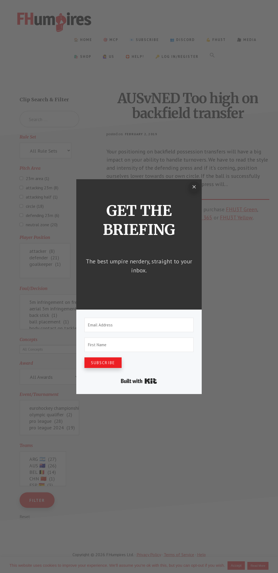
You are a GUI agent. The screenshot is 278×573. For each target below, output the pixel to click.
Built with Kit (139, 381)
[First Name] (139, 345)
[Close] (194, 186)
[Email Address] (139, 325)
